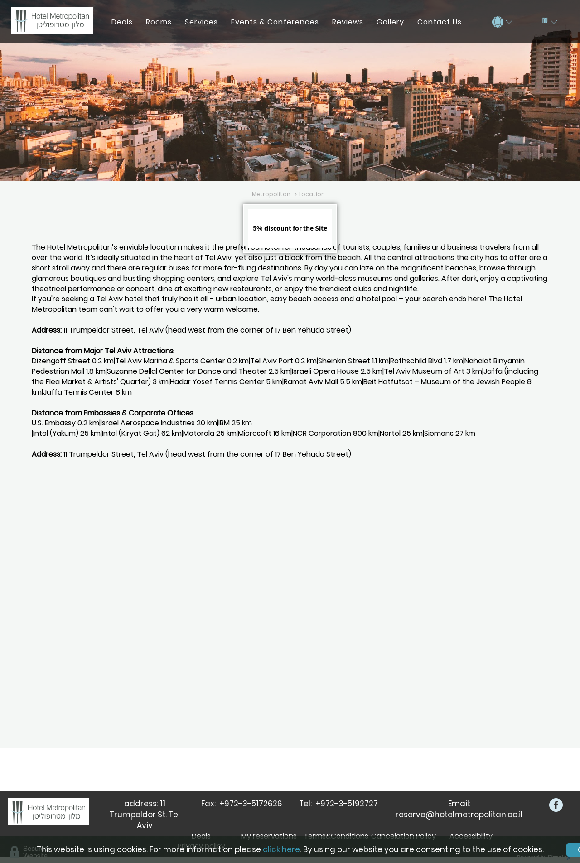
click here (281, 849)
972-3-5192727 (349, 803)
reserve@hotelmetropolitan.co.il (459, 814)
